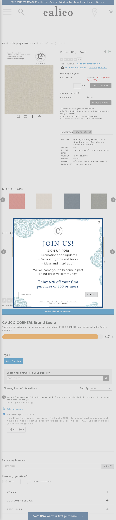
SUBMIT (91, 294)
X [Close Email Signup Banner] (99, 222)
